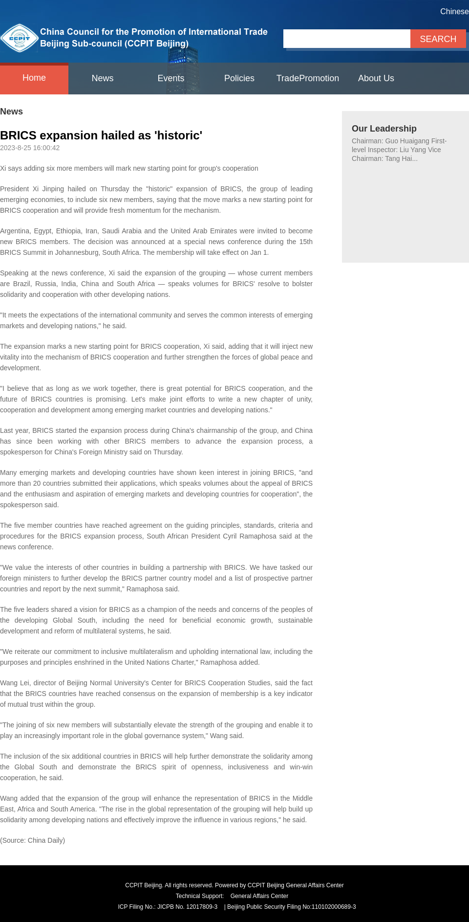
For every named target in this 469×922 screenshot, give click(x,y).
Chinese (454, 11)
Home (34, 78)
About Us (376, 78)
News (102, 78)
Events (170, 78)
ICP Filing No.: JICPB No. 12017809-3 (167, 906)
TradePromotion (308, 78)
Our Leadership (384, 129)
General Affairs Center (260, 896)
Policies (239, 78)
